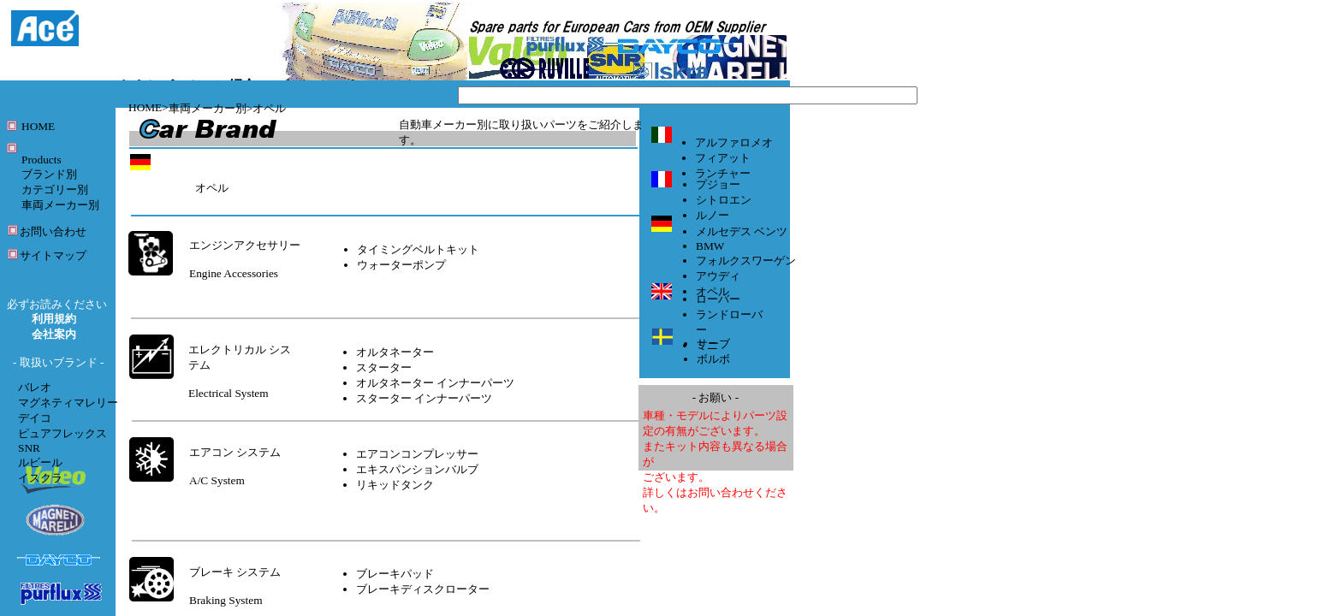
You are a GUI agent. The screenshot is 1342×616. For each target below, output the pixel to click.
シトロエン (723, 199)
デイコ (34, 418)
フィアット (723, 157)
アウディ (718, 276)
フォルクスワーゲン (746, 260)
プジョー (718, 184)
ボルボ (713, 358)
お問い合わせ (53, 231)
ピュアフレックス (62, 433)
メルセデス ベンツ (741, 231)
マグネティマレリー (68, 402)
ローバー (718, 299)
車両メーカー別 (207, 108)
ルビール (40, 462)
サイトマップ (53, 255)
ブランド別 (49, 174)
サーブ (713, 343)
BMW (710, 246)
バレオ (34, 387)
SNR (29, 447)
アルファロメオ (734, 142)
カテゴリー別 (54, 189)
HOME (145, 107)
